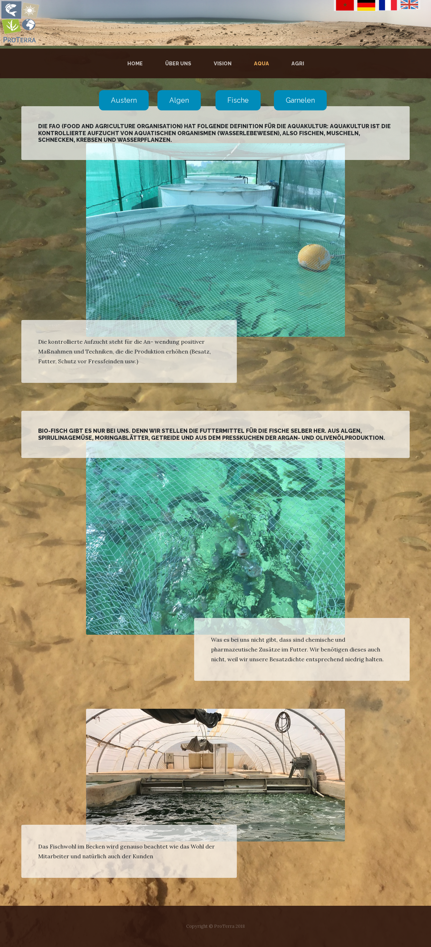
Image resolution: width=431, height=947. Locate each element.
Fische (238, 100)
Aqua (261, 63)
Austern (124, 100)
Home (136, 63)
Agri (297, 63)
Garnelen (300, 100)
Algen (179, 100)
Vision (223, 63)
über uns (178, 63)
